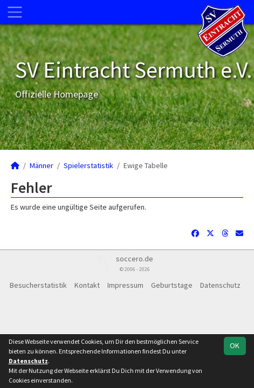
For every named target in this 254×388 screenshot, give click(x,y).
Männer (41, 165)
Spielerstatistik (88, 165)
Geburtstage (172, 285)
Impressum (125, 285)
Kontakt (87, 285)
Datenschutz (220, 285)
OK (234, 345)
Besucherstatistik (38, 285)
